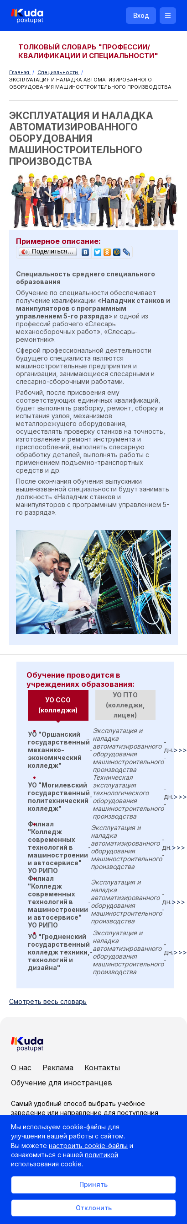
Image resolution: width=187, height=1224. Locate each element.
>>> (180, 750)
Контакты (102, 1067)
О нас (21, 1067)
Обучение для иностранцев (61, 1082)
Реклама (57, 1067)
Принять (93, 1184)
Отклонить (94, 1208)
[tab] (58, 705)
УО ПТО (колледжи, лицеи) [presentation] (125, 705)
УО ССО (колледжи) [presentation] (58, 705)
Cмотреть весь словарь (48, 1001)
